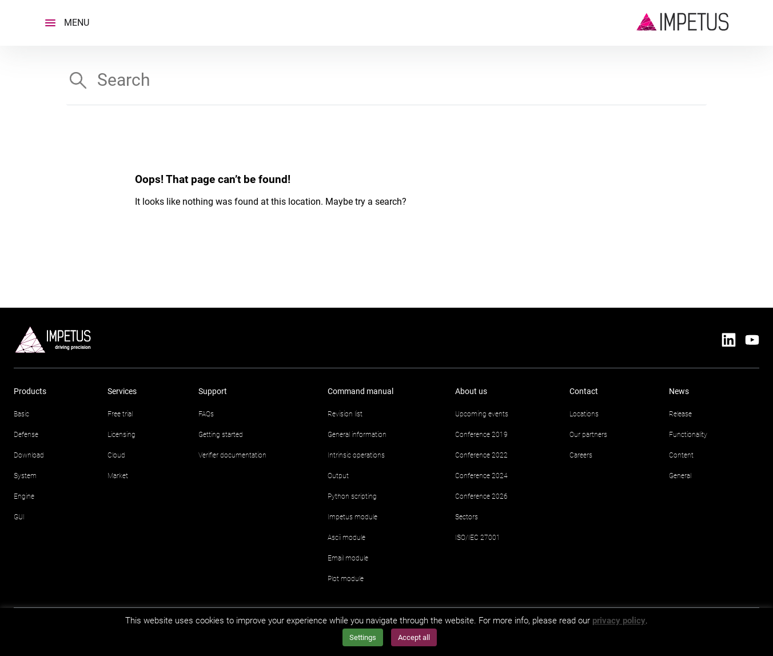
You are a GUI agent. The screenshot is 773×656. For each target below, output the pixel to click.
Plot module (346, 579)
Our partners (588, 435)
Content (681, 455)
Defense (26, 435)
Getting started (220, 435)
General (680, 476)
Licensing (121, 435)
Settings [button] (362, 637)
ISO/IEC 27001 (477, 538)
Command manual (360, 391)
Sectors (466, 517)
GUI (19, 517)
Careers (580, 455)
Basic (21, 414)
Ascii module (346, 538)
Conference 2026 (481, 496)
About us (471, 391)
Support (212, 391)
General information (357, 435)
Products (30, 391)
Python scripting (352, 496)
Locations (584, 414)
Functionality (688, 435)
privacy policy (619, 620)
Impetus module (352, 517)
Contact (583, 391)
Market (117, 476)
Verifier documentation (232, 455)
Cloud (116, 455)
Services (122, 391)
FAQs (206, 414)
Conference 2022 (481, 455)
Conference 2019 (481, 435)
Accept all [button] (414, 637)
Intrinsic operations (356, 455)
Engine (24, 496)
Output (338, 476)
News (679, 391)
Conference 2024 (481, 476)
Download (29, 455)
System (25, 476)
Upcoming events (481, 414)
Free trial (120, 414)
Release (680, 414)
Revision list (345, 414)
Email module (348, 558)
